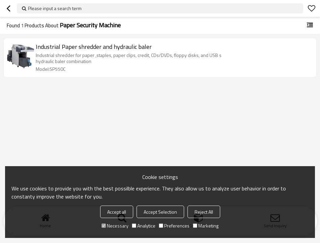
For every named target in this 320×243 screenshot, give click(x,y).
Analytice (143, 225)
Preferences (174, 225)
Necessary (114, 225)
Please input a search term (55, 8)
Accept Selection (160, 211)
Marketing (206, 225)
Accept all (116, 211)
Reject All (204, 211)
